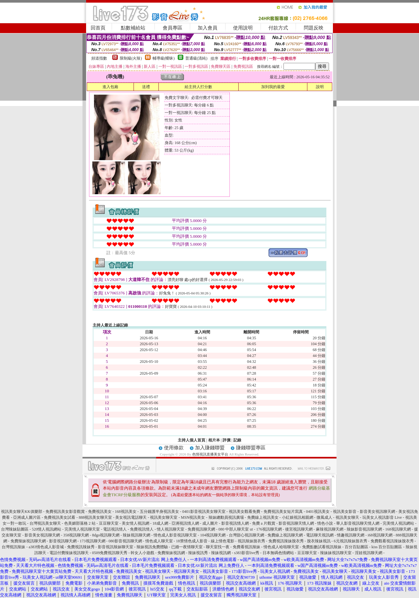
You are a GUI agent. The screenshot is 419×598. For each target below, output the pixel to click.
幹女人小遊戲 (142, 553)
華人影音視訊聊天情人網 (357, 523)
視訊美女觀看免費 (244, 511)
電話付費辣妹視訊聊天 (69, 553)
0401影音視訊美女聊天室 (204, 511)
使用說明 (243, 27)
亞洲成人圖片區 (27, 517)
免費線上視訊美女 (263, 517)
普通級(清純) (196, 58)
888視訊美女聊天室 (95, 517)
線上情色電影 (222, 541)
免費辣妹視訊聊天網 (28, 541)
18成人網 (160, 523)
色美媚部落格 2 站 (80, 523)
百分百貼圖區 (356, 547)
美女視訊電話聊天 (131, 517)
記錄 (237, 440)
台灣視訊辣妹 (13, 547)
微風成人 (324, 517)
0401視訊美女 (318, 511)
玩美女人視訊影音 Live (382, 517)
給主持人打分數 (198, 86)
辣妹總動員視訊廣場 (226, 517)
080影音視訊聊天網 (125, 541)
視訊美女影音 (344, 511)
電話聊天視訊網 (320, 535)
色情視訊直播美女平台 (210, 454)
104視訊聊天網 (213, 535)
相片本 (214, 440)
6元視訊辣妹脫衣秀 (350, 541)
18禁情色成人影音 (192, 541)
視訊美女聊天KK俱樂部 (21, 511)
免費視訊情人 (142, 529)
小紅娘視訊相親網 (297, 517)
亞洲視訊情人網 (185, 523)
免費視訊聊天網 (201, 529)
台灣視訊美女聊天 (45, 523)
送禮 (146, 86)
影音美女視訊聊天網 (377, 511)
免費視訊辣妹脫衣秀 (286, 541)
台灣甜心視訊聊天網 (246, 535)
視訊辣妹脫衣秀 (251, 541)
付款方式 (278, 27)
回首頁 (98, 27)
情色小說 (325, 523)
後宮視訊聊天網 (299, 529)
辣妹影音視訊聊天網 (364, 529)
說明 (320, 86)
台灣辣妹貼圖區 (14, 529)
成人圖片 (210, 523)
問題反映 (313, 27)
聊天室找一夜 (217, 547)
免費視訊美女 (100, 511)
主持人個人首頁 (191, 440)
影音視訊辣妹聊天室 (115, 547)
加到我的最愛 (273, 86)
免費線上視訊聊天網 (285, 535)
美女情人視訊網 (135, 523)
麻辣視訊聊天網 (329, 529)
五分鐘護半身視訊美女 (159, 511)
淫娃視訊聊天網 (368, 553)
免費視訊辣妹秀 (81, 547)
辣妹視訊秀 (198, 553)
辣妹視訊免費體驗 (152, 547)
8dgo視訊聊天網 (105, 535)
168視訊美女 (126, 511)
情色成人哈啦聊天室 (281, 547)
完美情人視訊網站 (398, 523)
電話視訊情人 (115, 529)
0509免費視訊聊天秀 (109, 553)
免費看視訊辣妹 (246, 547)
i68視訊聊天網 (380, 535)
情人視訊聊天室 (170, 529)
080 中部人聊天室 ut (235, 529)
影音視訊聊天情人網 (296, 523)
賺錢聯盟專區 (250, 447)
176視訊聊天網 (269, 529)
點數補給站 (133, 27)
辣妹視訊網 (221, 553)
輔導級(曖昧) (164, 58)
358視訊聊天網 (76, 535)
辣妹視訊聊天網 (136, 535)
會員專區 (172, 27)
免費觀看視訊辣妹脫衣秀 (392, 541)
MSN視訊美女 (193, 517)
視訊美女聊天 (347, 517)
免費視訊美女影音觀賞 (65, 511)
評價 (226, 440)
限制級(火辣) (131, 58)
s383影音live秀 (246, 553)
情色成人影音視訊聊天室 (175, 535)
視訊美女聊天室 (163, 517)
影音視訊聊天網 (63, 541)
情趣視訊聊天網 (350, 535)
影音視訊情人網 (235, 523)
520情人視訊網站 (46, 529)
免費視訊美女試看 (59, 517)
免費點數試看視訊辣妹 (321, 547)
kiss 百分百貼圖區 (387, 547)
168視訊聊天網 (398, 529)
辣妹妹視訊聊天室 (336, 553)
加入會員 (207, 27)
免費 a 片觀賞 (263, 523)
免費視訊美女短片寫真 (283, 511)
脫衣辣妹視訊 (319, 541)
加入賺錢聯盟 (210, 447)
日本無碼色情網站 (278, 553)
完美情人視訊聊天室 (82, 529)
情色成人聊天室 (159, 541)
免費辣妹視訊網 (171, 553)
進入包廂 (110, 86)
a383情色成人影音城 (46, 547)
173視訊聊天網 (92, 541)
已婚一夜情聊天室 (187, 547)
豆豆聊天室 (108, 523)
